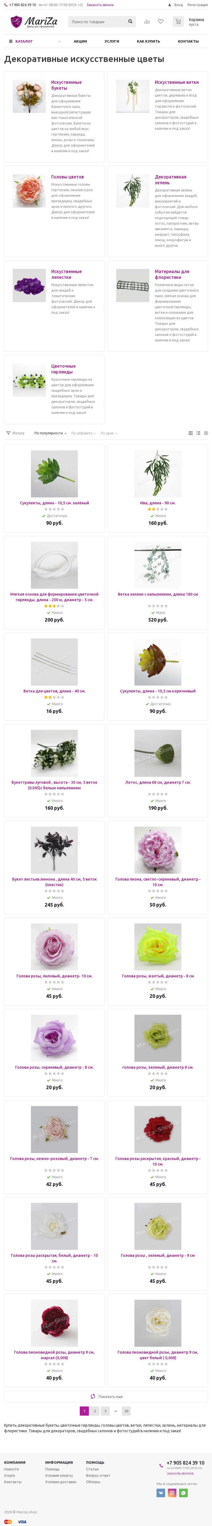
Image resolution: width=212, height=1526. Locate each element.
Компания (14, 1462)
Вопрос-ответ (98, 1475)
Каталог (24, 41)
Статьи (92, 1469)
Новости (11, 1469)
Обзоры (93, 1482)
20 (126, 1411)
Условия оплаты (59, 1475)
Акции (80, 41)
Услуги (112, 41)
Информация (59, 1462)
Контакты (188, 41)
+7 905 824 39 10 (22, 5)
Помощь (95, 1462)
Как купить (148, 41)
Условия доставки (60, 1482)
